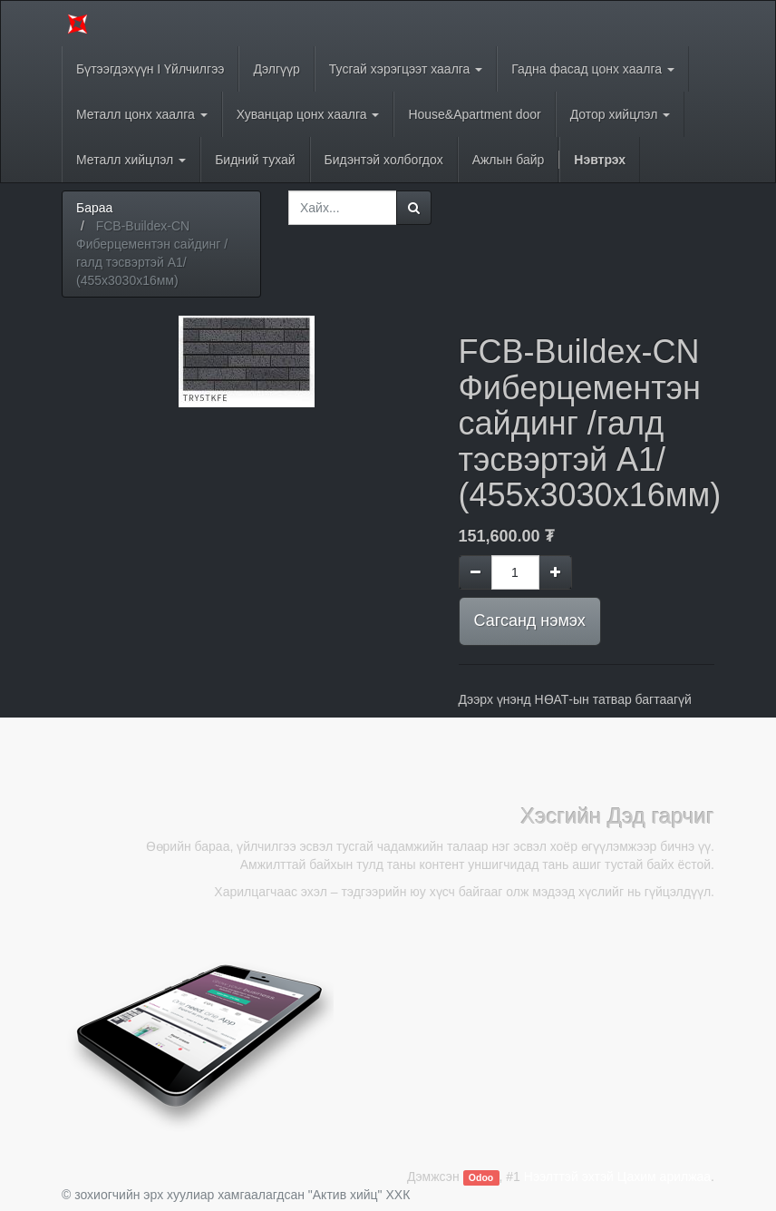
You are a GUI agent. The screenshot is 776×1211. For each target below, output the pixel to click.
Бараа (94, 207)
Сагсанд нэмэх (530, 620)
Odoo (481, 1177)
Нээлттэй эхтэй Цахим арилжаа (617, 1176)
